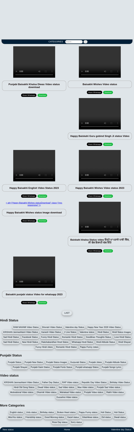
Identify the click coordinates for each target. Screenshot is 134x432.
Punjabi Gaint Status (40, 367)
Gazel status (73, 417)
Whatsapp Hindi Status (82, 342)
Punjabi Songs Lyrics (111, 367)
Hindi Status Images (121, 332)
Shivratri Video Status (52, 327)
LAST (67, 313)
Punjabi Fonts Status (62, 367)
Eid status (106, 417)
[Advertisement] (67, 18)
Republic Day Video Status (94, 382)
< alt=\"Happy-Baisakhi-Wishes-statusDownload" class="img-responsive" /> (34, 204)
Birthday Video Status (120, 382)
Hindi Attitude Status (105, 342)
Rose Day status (59, 422)
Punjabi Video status (93, 392)
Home (67, 429)
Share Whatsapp (28, 95)
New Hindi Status (30, 342)
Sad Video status (66, 387)
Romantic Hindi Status (72, 337)
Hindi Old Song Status (24, 387)
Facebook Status (30, 337)
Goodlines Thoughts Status (98, 337)
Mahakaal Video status (70, 392)
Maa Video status (86, 387)
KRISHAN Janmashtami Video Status (20, 332)
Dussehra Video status (67, 397)
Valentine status (87, 332)
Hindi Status (103, 332)
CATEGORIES (55, 41)
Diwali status (120, 417)
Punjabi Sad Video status (108, 387)
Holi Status (106, 412)
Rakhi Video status (115, 392)
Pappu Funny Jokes (89, 347)
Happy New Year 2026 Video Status (104, 327)
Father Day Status (50, 382)
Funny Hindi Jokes (44, 347)
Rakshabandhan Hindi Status (55, 342)
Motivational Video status (22, 392)
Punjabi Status (14, 362)
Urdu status (31, 412)
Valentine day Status (74, 327)
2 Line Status (70, 332)
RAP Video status (70, 382)
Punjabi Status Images (56, 362)
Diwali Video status (46, 387)
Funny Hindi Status (50, 337)
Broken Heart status (66, 412)
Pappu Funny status (88, 412)
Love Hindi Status (122, 337)
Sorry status (76, 422)
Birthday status (47, 412)
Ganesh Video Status (51, 332)
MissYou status (15, 417)
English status (16, 412)
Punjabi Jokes (95, 362)
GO (85, 42)
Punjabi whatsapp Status (87, 367)
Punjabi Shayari (20, 367)
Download (42, 95)
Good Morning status (54, 417)
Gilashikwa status (90, 417)
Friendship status (33, 417)
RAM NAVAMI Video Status (26, 327)
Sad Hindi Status (11, 337)
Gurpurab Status (78, 362)
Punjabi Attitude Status (115, 362)
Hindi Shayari (124, 342)
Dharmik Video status (47, 392)
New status (8, 429)
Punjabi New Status (34, 362)
